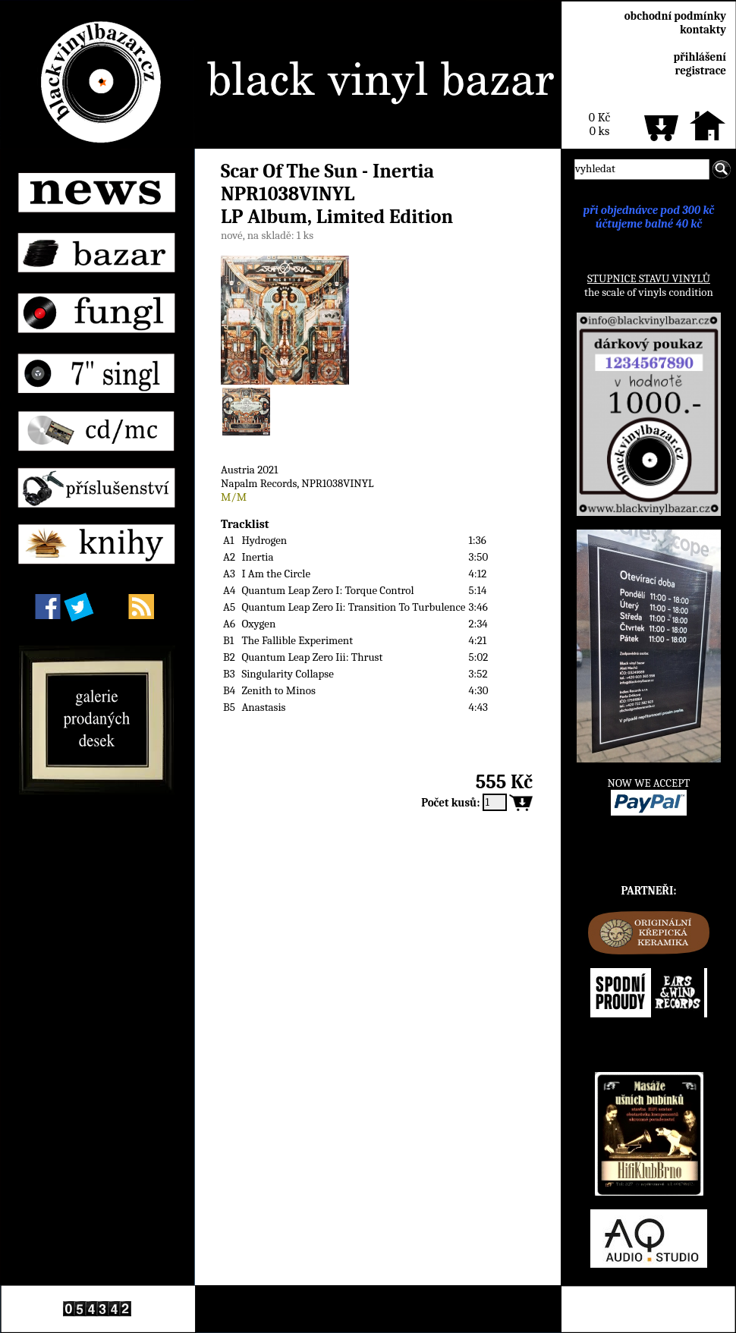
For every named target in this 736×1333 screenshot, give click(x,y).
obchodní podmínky (675, 16)
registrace (700, 70)
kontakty (703, 29)
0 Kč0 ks (599, 124)
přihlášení (699, 57)
